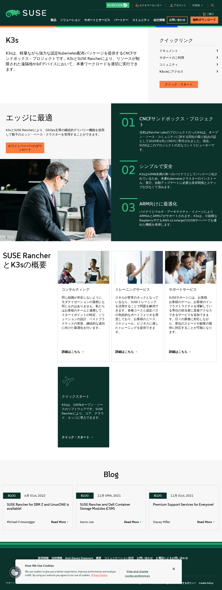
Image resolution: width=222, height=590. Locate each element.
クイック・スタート (179, 84)
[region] (98, 571)
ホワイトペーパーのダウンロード (25, 147)
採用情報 (43, 558)
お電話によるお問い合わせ (172, 558)
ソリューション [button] (70, 20)
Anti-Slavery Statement (79, 558)
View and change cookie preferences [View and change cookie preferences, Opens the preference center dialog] (137, 573)
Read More (58, 522)
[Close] (174, 569)
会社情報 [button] (159, 20)
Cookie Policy (206, 583)
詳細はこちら (71, 352)
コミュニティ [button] (141, 20)
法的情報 (57, 558)
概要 (98, 558)
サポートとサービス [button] (97, 20)
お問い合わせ (145, 558)
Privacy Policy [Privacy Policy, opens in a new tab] (99, 575)
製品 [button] (53, 20)
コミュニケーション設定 (119, 558)
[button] (119, 4)
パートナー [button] (121, 20)
